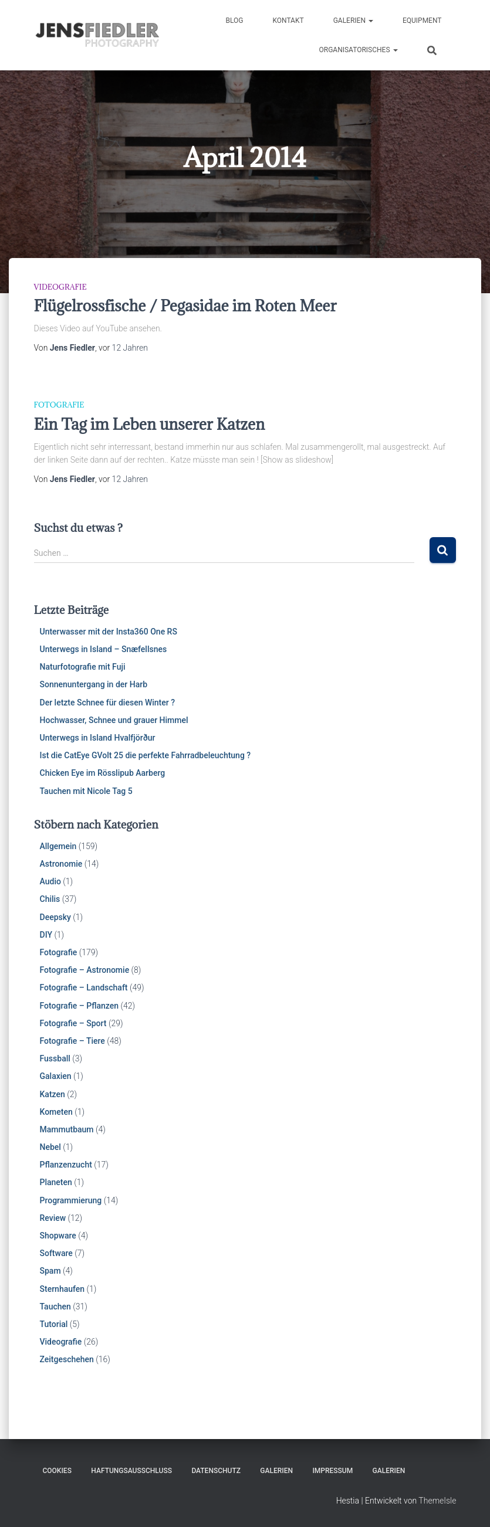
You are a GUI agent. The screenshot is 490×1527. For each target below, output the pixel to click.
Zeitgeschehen (67, 1359)
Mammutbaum (67, 1129)
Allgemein (58, 846)
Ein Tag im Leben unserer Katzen (149, 424)
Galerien (353, 20)
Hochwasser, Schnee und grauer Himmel (114, 720)
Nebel (50, 1147)
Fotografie (59, 404)
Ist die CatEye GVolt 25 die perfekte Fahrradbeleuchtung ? (145, 755)
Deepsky (55, 917)
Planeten (56, 1182)
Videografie (60, 286)
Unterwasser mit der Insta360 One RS (108, 631)
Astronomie (61, 863)
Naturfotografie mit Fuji (83, 666)
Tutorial (54, 1324)
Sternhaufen (62, 1289)
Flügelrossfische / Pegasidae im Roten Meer (185, 305)
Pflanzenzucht (66, 1164)
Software (56, 1253)
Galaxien (56, 1076)
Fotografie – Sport (73, 1023)
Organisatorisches (358, 50)
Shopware (58, 1235)
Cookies (57, 1471)
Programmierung (71, 1200)
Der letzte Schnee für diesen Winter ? (107, 702)
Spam (50, 1270)
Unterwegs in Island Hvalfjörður (98, 737)
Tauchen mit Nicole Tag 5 (86, 791)
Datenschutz (216, 1471)
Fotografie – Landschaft (84, 987)
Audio (50, 881)
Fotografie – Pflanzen (79, 1005)
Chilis (50, 899)
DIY (46, 934)
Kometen (56, 1112)
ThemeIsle (437, 1500)
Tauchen (55, 1306)
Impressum (332, 1471)
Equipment (422, 20)
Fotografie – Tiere (72, 1041)
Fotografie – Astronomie (85, 970)
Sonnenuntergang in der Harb (94, 684)
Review (53, 1218)
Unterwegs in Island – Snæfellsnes (103, 649)
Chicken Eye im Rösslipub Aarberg (102, 773)
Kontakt (287, 20)
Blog (234, 20)
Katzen (52, 1094)
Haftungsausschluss (131, 1471)
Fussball (55, 1058)
